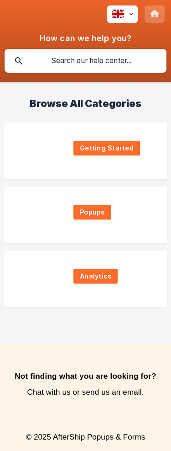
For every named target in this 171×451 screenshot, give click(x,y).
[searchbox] (85, 61)
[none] (122, 14)
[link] (85, 151)
